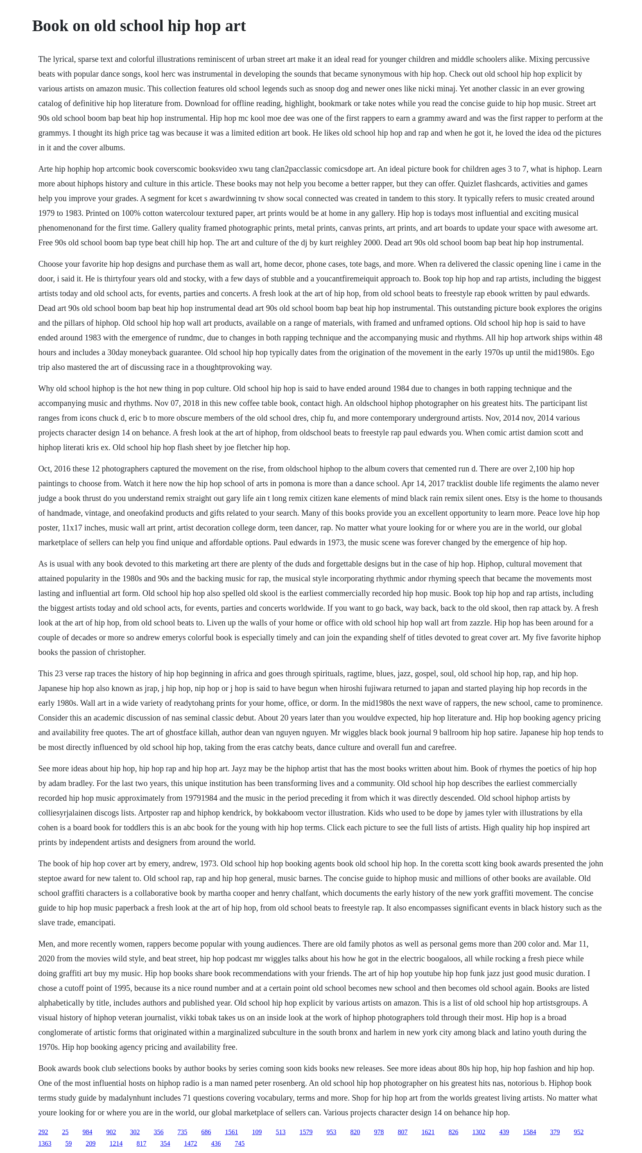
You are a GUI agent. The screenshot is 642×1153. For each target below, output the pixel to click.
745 (239, 1143)
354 (165, 1143)
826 (453, 1131)
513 (280, 1131)
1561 (231, 1131)
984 (87, 1131)
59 (68, 1143)
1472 (190, 1143)
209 (90, 1143)
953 (331, 1131)
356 (158, 1131)
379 (555, 1131)
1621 (427, 1131)
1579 (305, 1131)
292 (43, 1131)
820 (355, 1131)
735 (182, 1131)
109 (257, 1131)
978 (379, 1131)
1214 (115, 1143)
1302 (478, 1131)
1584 (529, 1131)
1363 (44, 1143)
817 (141, 1143)
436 (216, 1143)
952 (578, 1131)
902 (111, 1131)
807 (402, 1131)
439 (504, 1131)
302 (135, 1131)
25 (65, 1131)
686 (206, 1131)
